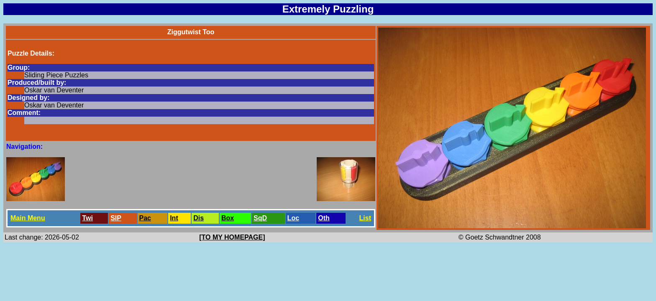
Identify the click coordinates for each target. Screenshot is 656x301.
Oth (324, 218)
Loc (293, 218)
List (365, 218)
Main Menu (27, 218)
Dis (198, 218)
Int (174, 218)
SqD (260, 218)
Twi (87, 218)
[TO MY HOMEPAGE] (232, 237)
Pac (145, 218)
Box (227, 218)
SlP (115, 218)
